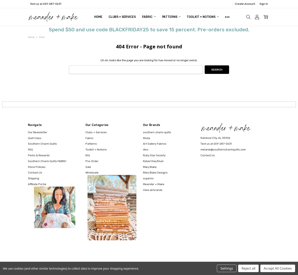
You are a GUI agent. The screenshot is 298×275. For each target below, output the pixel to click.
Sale (88, 167)
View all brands (152, 190)
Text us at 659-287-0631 (45, 3)
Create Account (245, 3)
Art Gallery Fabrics (154, 143)
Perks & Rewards (39, 155)
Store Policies (37, 167)
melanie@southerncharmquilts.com (223, 149)
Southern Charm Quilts (42, 143)
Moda (146, 138)
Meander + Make (153, 184)
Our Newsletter (37, 132)
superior (148, 178)
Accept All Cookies (278, 268)
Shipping (33, 178)
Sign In (264, 3)
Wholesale (92, 172)
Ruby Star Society (154, 155)
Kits (87, 155)
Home (98, 17)
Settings (226, 268)
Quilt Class (34, 138)
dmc (145, 149)
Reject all (248, 268)
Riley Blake (150, 167)
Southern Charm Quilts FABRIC (47, 161)
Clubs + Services (122, 17)
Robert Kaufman (153, 161)
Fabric (149, 17)
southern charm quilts (157, 132)
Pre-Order (92, 161)
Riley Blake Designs (155, 172)
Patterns (171, 17)
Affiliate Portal (37, 184)
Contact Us (35, 172)
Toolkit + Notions (203, 17)
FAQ (30, 149)
